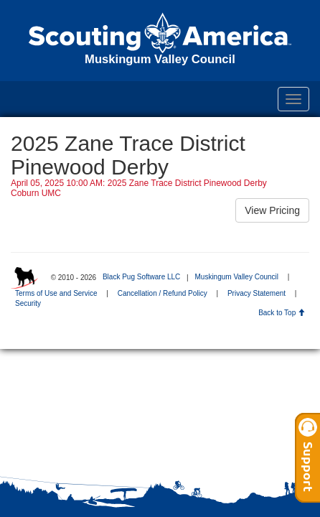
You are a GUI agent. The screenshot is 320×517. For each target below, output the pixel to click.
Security (28, 303)
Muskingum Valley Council (236, 277)
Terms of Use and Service (56, 293)
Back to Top (281, 313)
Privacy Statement (256, 293)
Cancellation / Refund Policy (162, 293)
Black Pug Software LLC (141, 277)
